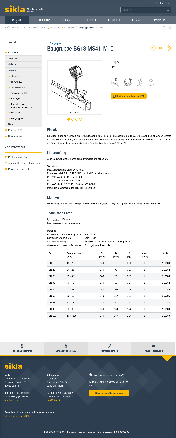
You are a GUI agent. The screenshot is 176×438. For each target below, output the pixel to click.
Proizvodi (17, 21)
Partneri (159, 20)
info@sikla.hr (11, 400)
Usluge (66, 21)
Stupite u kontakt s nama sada (109, 393)
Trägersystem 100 (17, 87)
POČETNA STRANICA (16, 27)
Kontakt (137, 20)
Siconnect (13, 58)
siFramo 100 (15, 82)
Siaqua (11, 124)
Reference (90, 20)
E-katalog (46, 27)
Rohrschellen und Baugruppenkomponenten (21, 105)
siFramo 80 (14, 76)
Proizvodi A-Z (13, 130)
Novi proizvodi (13, 136)
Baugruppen (71, 27)
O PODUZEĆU (122, 432)
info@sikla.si (53, 400)
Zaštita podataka (105, 432)
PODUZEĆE (114, 21)
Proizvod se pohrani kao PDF (128, 96)
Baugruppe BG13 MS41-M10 (91, 27)
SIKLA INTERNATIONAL (17, 416)
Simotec (58, 27)
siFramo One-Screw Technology (22, 163)
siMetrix (12, 64)
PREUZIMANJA (42, 20)
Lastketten (14, 113)
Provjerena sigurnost (17, 169)
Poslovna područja (16, 157)
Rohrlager (14, 98)
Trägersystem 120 (17, 93)
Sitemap (91, 432)
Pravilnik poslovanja (76, 432)
